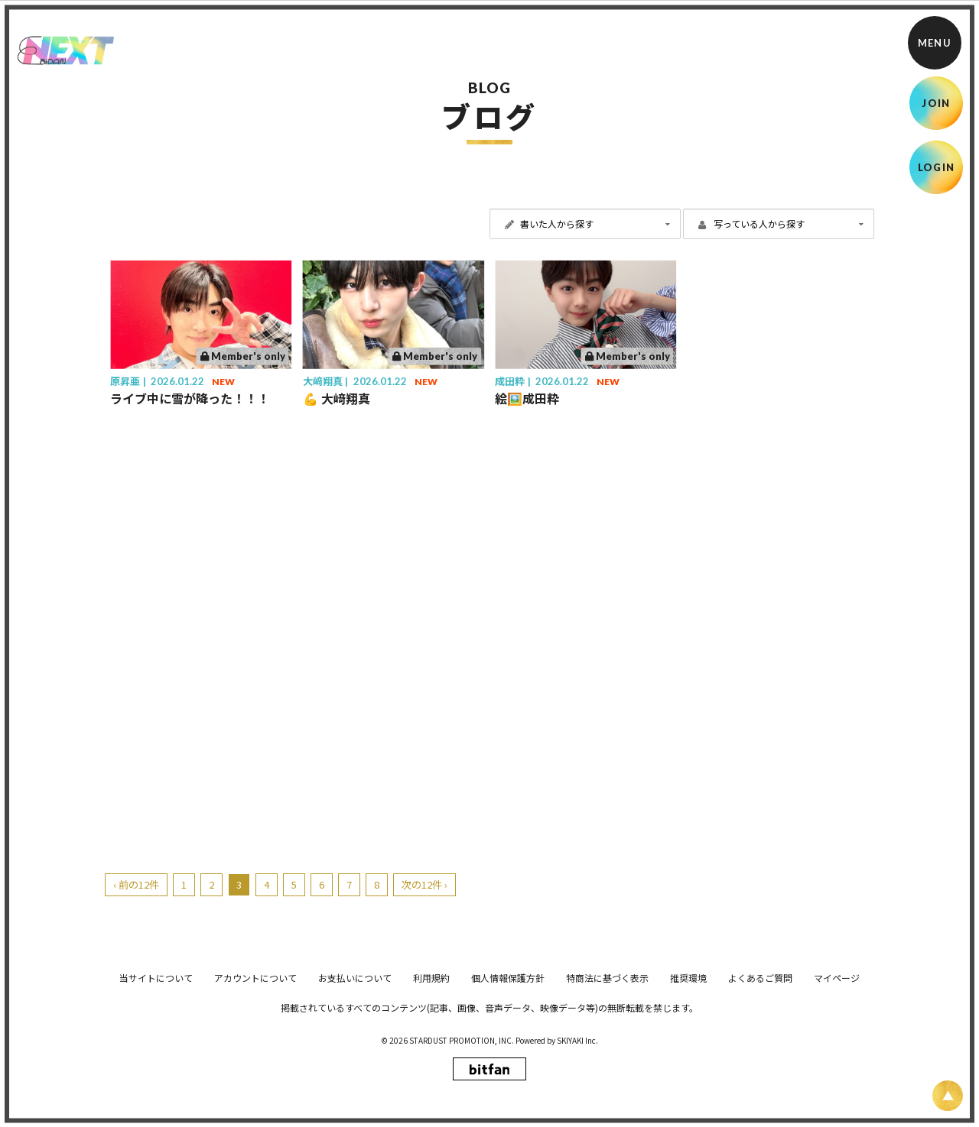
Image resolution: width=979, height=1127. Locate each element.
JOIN (936, 103)
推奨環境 (688, 1086)
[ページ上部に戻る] (947, 1095)
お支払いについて (355, 1086)
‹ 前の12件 (136, 884)
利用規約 (431, 1086)
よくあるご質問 (760, 1086)
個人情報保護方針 (508, 1086)
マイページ (837, 1086)
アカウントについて (255, 1086)
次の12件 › (424, 884)
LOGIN (936, 167)
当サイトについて (156, 1086)
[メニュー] (934, 43)
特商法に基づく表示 (607, 1086)
